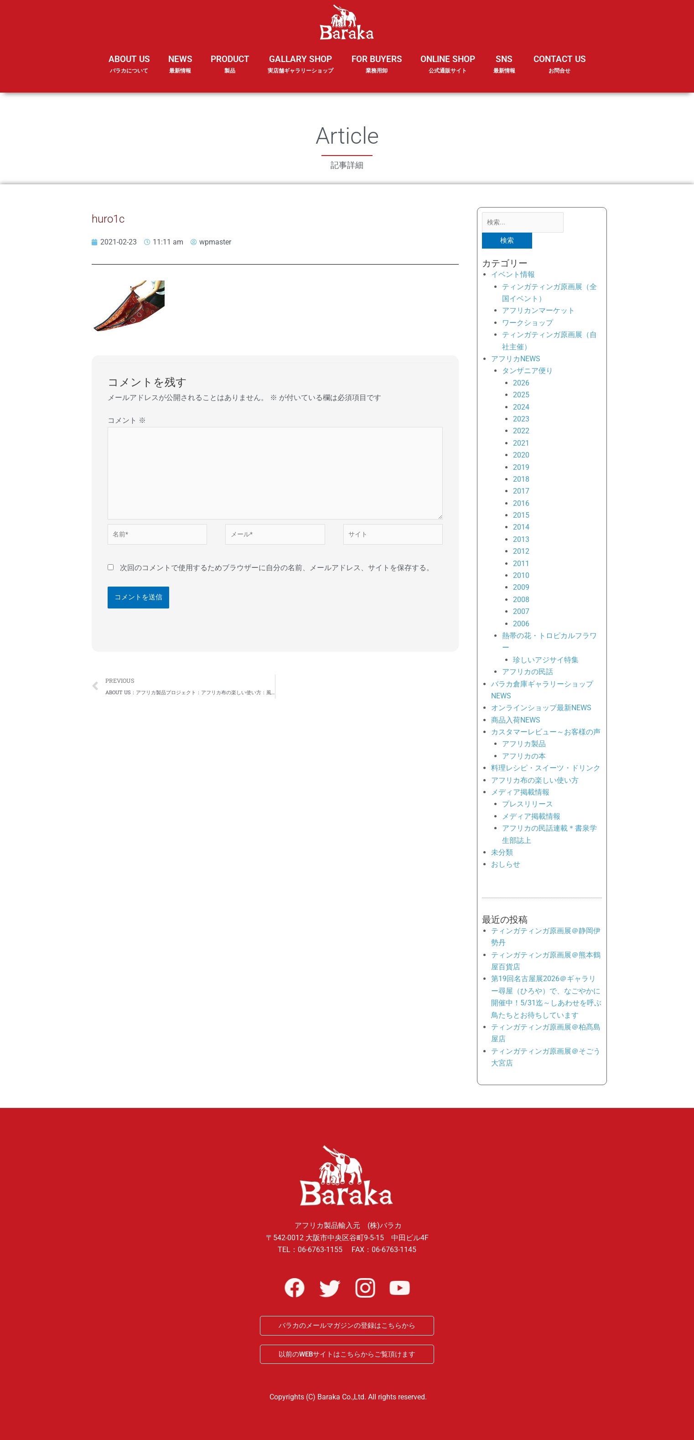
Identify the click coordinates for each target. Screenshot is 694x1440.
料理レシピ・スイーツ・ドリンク (546, 769)
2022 (521, 433)
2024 (521, 409)
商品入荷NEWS (515, 721)
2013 (521, 541)
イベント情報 (513, 276)
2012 (521, 553)
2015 (521, 517)
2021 (521, 445)
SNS (504, 70)
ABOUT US (129, 70)
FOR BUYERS (377, 64)
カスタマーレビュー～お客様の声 (546, 733)
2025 (521, 396)
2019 (521, 469)
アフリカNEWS (515, 360)
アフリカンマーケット (538, 312)
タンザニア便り (527, 373)
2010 (521, 577)
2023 (521, 420)
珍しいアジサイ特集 (546, 661)
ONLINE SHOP (447, 64)
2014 (521, 529)
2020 (521, 456)
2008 (521, 601)
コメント (127, 420)
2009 (521, 589)
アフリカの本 (524, 758)
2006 (521, 625)
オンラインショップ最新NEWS (541, 710)
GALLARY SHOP (300, 70)
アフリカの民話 (527, 673)
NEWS (180, 70)
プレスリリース (527, 806)
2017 (521, 493)
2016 (521, 505)
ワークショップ (527, 324)
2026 (521, 384)
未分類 (502, 854)
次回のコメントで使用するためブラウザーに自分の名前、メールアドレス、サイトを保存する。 (277, 578)
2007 (521, 613)
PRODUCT (230, 70)
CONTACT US (559, 64)
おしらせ (505, 866)
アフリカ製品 (524, 746)
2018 (521, 481)
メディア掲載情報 (520, 794)
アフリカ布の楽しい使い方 (535, 782)
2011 (521, 565)
